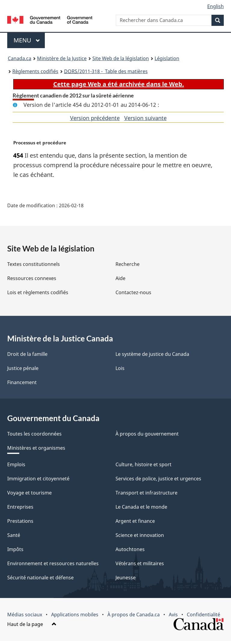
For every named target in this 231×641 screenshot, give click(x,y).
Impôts (15, 549)
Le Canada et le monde (141, 507)
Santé (13, 535)
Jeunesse (126, 577)
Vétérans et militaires (140, 563)
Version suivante (145, 118)
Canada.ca (19, 58)
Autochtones (130, 549)
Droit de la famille (27, 354)
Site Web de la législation (120, 58)
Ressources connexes (31, 278)
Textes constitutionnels (33, 264)
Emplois (16, 464)
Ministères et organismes (36, 448)
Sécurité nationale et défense (40, 577)
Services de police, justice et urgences (158, 478)
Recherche (128, 264)
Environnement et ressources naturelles (53, 563)
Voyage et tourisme (29, 492)
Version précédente (95, 118)
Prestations (20, 521)
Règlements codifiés (35, 71)
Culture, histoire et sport (143, 464)
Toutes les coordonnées (34, 433)
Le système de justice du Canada (152, 354)
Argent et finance (135, 521)
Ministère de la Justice (62, 58)
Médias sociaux (24, 614)
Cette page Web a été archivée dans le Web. (118, 84)
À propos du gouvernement (147, 433)
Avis (173, 614)
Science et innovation (140, 535)
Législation (167, 58)
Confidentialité (203, 614)
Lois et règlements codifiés (37, 292)
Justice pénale (22, 368)
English (215, 6)
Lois (120, 368)
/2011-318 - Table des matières (106, 71)
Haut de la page (32, 624)
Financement (22, 382)
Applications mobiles (74, 614)
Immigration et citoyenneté (38, 478)
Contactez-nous (133, 292)
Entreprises (20, 507)
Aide (120, 278)
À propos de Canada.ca (133, 614)
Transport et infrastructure (146, 492)
